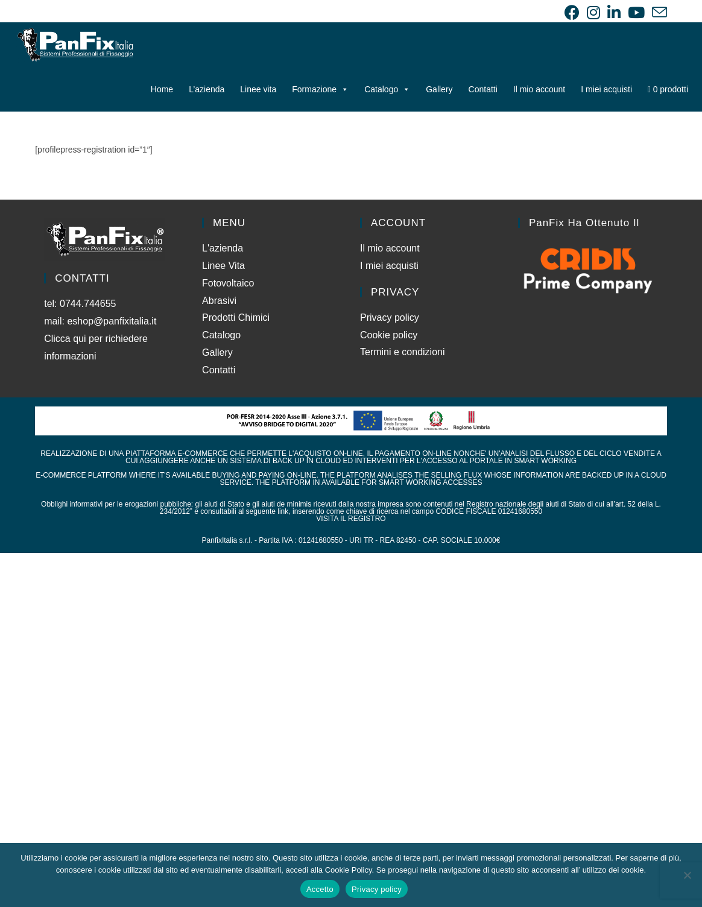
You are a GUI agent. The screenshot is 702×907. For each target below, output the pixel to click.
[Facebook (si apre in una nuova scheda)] (572, 12)
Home (162, 89)
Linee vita (258, 89)
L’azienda (206, 89)
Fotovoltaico (228, 283)
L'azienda (222, 248)
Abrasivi (219, 300)
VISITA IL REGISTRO (350, 518)
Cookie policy (388, 335)
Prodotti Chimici (236, 317)
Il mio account (539, 89)
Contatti (483, 89)
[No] (687, 875)
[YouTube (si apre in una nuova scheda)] (636, 12)
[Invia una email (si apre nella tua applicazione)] (657, 12)
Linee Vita (223, 266)
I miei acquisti (606, 89)
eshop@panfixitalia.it (111, 321)
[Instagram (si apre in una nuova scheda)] (593, 12)
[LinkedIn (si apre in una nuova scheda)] (614, 12)
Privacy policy (389, 317)
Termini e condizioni (402, 352)
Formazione (320, 89)
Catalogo (387, 89)
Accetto (320, 889)
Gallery (439, 89)
